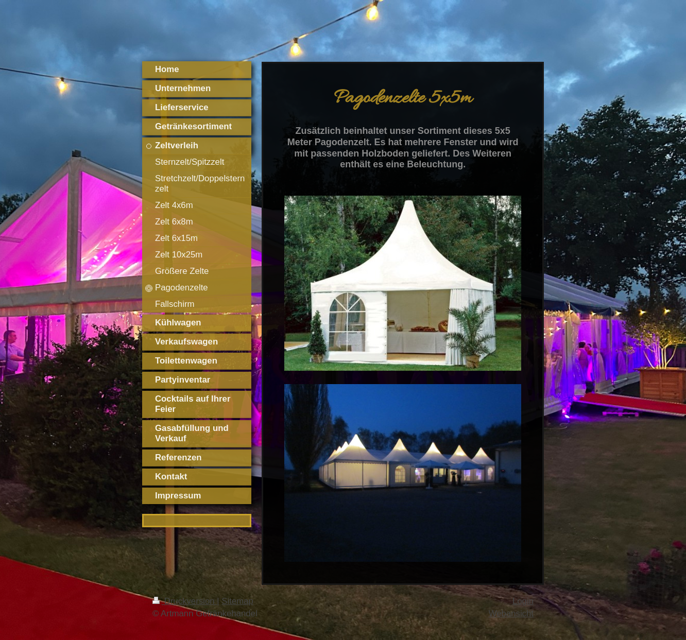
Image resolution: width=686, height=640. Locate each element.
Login (523, 601)
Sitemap (237, 601)
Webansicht (511, 613)
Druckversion (184, 601)
